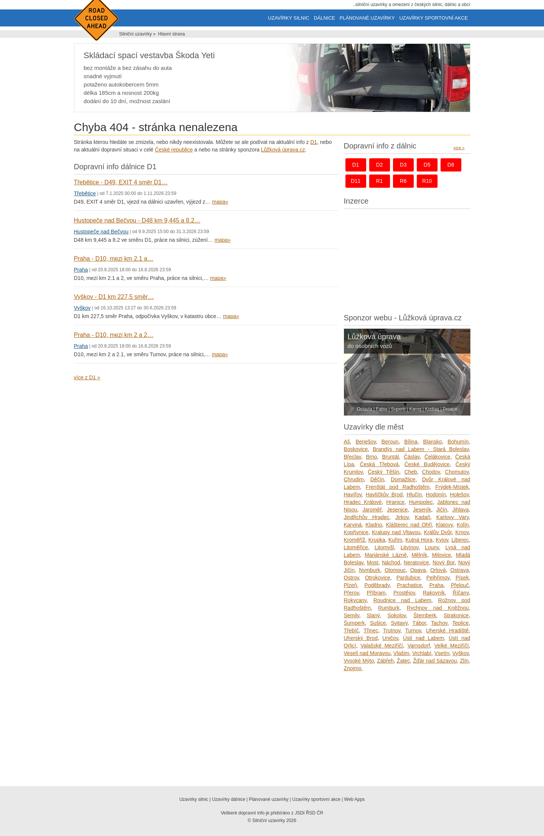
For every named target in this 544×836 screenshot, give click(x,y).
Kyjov (442, 540)
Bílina (411, 442)
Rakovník (434, 593)
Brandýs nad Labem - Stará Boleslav (421, 449)
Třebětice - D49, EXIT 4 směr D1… (121, 182)
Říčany (461, 593)
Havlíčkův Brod (384, 494)
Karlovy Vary (452, 517)
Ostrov (351, 578)
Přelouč (459, 585)
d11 (356, 181)
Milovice (441, 555)
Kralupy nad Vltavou (396, 532)
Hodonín (436, 494)
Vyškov (82, 308)
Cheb (410, 472)
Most (372, 562)
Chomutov (457, 472)
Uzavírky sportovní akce (433, 18)
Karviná (353, 525)
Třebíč (351, 630)
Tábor (419, 623)
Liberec (460, 540)
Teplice (460, 623)
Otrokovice (377, 578)
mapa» (220, 202)
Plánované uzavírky (367, 18)
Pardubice (408, 578)
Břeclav (352, 457)
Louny (432, 547)
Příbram (376, 593)
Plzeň (350, 585)
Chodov (431, 472)
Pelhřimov (437, 578)
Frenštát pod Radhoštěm (398, 487)
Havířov (353, 494)
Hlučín (414, 494)
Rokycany (355, 600)
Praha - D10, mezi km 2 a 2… (114, 335)
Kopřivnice (356, 532)
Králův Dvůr (438, 532)
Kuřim (395, 540)
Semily (351, 615)
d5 (427, 165)
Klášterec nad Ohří (409, 525)
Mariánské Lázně (386, 555)
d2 (379, 165)
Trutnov (392, 630)
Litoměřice (356, 547)
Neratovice (416, 562)
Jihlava (460, 510)
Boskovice (356, 449)
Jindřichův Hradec (367, 517)
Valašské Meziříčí (382, 646)
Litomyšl (384, 547)
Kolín (463, 525)
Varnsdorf (418, 646)
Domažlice (403, 479)
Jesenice (397, 510)
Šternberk (424, 615)
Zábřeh (385, 661)
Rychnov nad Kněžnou (438, 608)
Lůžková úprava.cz (283, 150)
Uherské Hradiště (447, 630)
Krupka (376, 540)
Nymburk (369, 570)
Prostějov (404, 593)
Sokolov (396, 615)
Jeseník (422, 510)
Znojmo (353, 668)
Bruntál (390, 457)
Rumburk (388, 608)
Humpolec (421, 502)
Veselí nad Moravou (367, 653)
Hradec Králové (363, 502)
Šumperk (354, 623)
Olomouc (395, 570)
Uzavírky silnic (288, 18)
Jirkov (402, 517)
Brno (371, 457)
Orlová (438, 570)
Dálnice (324, 18)
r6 (403, 181)
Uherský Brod (361, 638)
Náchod (391, 562)
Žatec (403, 661)
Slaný (373, 615)
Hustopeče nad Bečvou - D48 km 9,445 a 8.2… (137, 220)
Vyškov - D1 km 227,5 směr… (114, 297)
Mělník (419, 555)
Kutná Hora (419, 540)
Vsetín (442, 653)
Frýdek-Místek (452, 487)
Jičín (441, 510)
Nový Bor (444, 562)
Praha (81, 270)
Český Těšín (383, 472)
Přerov (351, 593)
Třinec (371, 630)
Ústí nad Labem (423, 638)
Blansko (432, 442)
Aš (347, 442)
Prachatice (409, 585)
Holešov (459, 494)
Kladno (373, 525)
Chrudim (354, 479)
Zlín (464, 661)
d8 (450, 165)
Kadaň (422, 517)
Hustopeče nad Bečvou (101, 232)
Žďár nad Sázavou (435, 661)
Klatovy (444, 525)
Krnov (462, 532)
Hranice (395, 502)
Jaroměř (372, 510)
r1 (379, 181)
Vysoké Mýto (359, 661)
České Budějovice (427, 464)
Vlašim (401, 653)
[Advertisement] (407, 259)
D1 (313, 142)
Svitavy (399, 623)
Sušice (378, 623)
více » (458, 147)
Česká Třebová (379, 464)
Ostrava (459, 570)
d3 (403, 165)
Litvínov (409, 547)
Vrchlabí (422, 653)
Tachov (439, 623)
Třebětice (85, 193)
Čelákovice (437, 457)
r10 (427, 181)
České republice (174, 150)
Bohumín (458, 442)
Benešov (366, 442)
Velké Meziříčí (452, 646)
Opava (418, 570)
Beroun (389, 442)
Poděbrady (377, 585)
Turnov (413, 630)
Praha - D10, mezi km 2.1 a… (114, 258)
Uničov (390, 638)
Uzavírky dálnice (228, 799)
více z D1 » (87, 377)
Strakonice (456, 615)
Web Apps (354, 799)
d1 (355, 165)
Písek (462, 578)
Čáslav (411, 457)
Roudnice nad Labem (402, 600)
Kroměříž (354, 540)
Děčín (377, 479)
